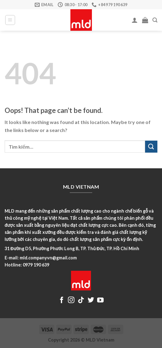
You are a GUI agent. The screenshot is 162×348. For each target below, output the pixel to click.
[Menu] (10, 20)
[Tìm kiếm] (154, 20)
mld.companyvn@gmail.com (48, 257)
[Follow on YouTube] (100, 300)
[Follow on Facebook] (61, 300)
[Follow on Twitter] (91, 300)
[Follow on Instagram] (71, 300)
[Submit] (151, 147)
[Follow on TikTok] (81, 300)
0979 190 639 (36, 264)
